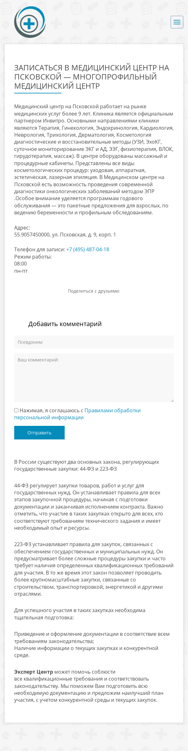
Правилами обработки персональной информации (77, 414)
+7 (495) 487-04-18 (87, 249)
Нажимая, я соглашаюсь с (77, 414)
